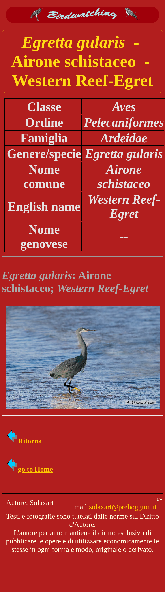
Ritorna (24, 441)
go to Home (29, 469)
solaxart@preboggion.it (123, 507)
